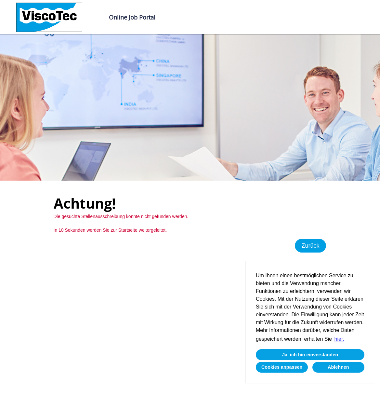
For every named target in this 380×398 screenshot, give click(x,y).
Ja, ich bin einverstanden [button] (310, 354)
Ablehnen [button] (338, 367)
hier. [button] (339, 339)
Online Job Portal (132, 17)
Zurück (310, 245)
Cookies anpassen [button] (281, 367)
